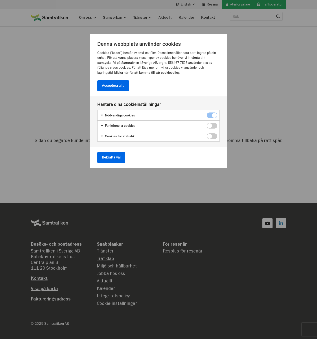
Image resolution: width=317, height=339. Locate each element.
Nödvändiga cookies (117, 115)
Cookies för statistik (117, 136)
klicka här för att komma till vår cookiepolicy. (147, 72)
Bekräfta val (111, 157)
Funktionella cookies (117, 126)
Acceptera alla (113, 85)
